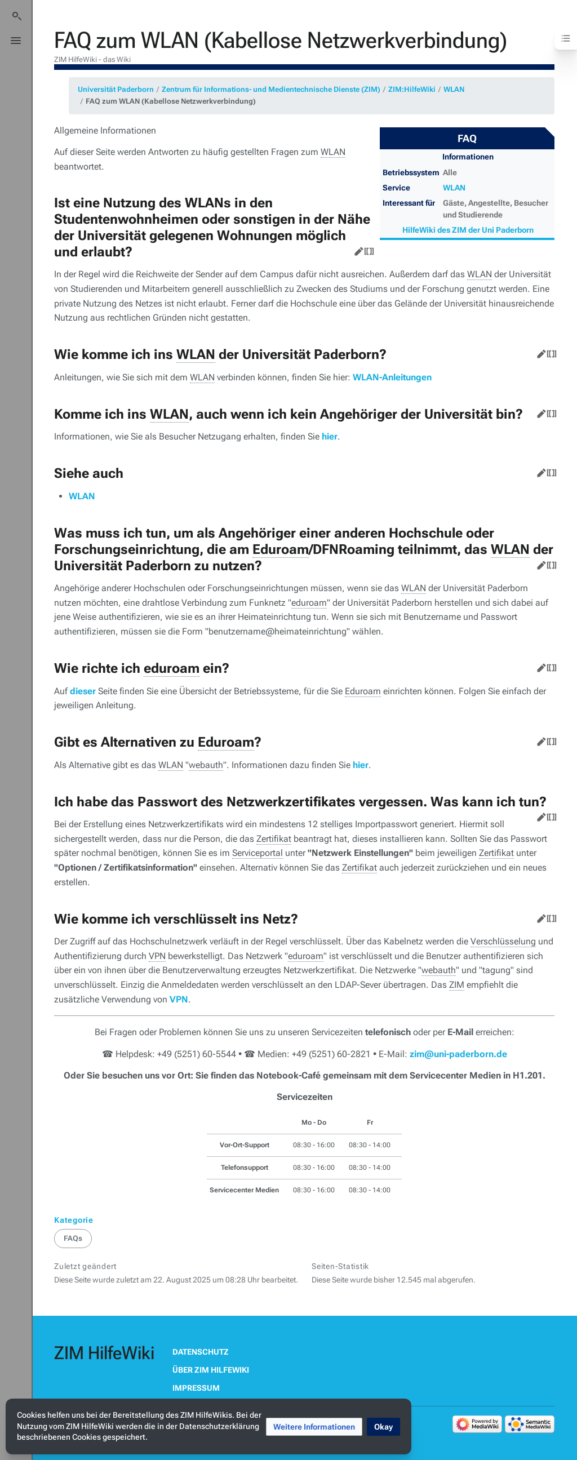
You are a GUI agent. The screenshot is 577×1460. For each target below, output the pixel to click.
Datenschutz (200, 1351)
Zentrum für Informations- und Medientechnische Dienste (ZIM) (271, 89)
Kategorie (74, 1219)
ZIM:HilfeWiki (412, 89)
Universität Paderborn (116, 89)
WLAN (453, 89)
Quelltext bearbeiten (367, 249)
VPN (179, 999)
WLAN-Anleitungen (392, 377)
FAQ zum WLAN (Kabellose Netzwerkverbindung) (171, 101)
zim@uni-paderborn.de (458, 1054)
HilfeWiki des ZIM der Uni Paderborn (468, 229)
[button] (314, 1427)
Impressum (196, 1387)
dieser (83, 691)
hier (330, 436)
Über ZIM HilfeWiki (210, 1369)
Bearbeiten (357, 249)
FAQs (73, 1238)
